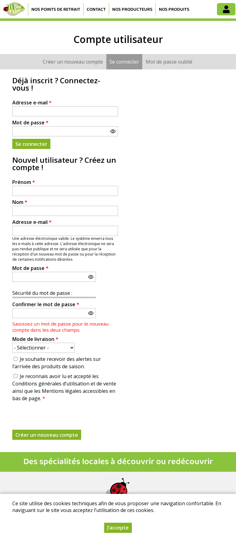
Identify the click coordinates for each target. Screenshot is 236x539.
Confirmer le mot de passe (45, 304)
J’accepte (118, 527)
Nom (19, 202)
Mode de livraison (35, 339)
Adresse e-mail (32, 102)
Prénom (23, 182)
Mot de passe (30, 122)
